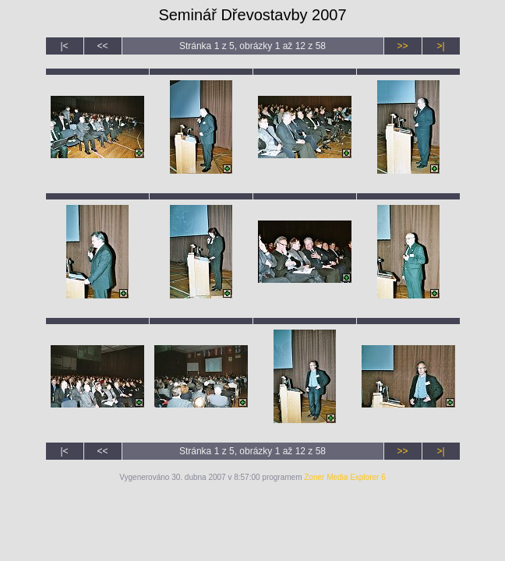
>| (440, 46)
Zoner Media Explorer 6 (345, 477)
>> (402, 46)
